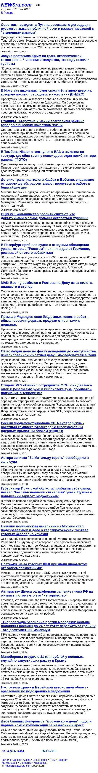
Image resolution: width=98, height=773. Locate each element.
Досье (17, 759)
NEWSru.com (16, 5)
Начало (6, 759)
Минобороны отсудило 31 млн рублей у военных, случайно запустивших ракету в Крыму (42, 658)
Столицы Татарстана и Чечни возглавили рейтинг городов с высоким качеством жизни (42, 123)
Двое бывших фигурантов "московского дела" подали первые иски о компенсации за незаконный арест (46, 723)
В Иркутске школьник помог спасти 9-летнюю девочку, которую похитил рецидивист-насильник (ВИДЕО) (46, 92)
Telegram (62, 759)
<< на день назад (13, 750)
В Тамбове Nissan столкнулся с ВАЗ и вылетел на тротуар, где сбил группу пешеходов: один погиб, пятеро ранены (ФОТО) (48, 155)
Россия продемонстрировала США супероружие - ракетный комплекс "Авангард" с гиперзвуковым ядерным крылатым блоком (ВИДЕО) (42, 427)
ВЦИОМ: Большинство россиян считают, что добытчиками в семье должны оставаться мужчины (44, 216)
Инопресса (40, 762)
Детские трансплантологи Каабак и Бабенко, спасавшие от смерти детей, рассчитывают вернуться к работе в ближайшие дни (47, 183)
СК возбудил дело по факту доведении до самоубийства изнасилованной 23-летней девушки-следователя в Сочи (48, 353)
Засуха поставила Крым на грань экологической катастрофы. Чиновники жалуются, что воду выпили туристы (45, 60)
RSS (52, 759)
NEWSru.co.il (9, 762)
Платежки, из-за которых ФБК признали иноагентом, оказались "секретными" (44, 566)
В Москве (25, 762)
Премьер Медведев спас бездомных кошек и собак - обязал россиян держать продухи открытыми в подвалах (44, 320)
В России (7, 12)
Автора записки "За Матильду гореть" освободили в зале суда (45, 460)
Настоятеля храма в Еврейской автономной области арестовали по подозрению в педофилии (45, 689)
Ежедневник (40, 759)
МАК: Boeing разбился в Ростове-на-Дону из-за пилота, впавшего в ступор (47, 285)
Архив (26, 759)
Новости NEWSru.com (17, 765)
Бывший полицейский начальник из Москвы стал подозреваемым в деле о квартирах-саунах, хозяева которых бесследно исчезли (44, 530)
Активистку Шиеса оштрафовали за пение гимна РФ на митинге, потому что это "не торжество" (47, 593)
